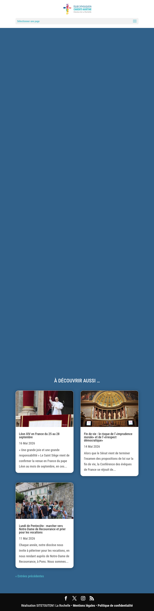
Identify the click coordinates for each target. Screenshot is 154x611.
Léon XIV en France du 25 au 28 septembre (39, 435)
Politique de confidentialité (115, 605)
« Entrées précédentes (29, 576)
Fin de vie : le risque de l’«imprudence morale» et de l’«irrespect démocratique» (108, 437)
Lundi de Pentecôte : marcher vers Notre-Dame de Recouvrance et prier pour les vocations (42, 529)
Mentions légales (84, 605)
